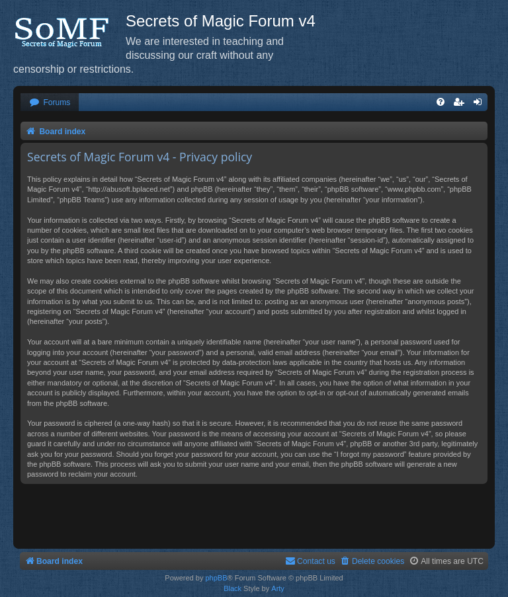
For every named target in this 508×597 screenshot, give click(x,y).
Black (232, 588)
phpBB (216, 578)
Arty (277, 588)
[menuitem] (49, 103)
